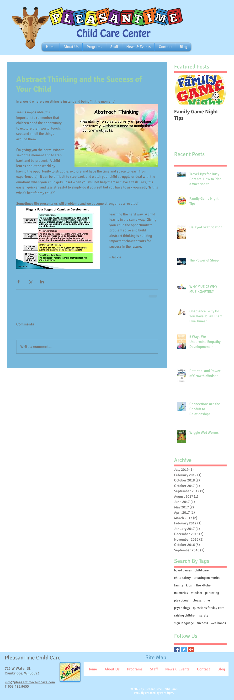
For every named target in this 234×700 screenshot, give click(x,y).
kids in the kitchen (199, 585)
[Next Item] (219, 90)
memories (181, 593)
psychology (182, 608)
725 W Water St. (18, 668)
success (202, 623)
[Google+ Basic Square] (191, 649)
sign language (184, 623)
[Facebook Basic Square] (177, 649)
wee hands (218, 623)
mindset (196, 593)
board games (183, 570)
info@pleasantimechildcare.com (30, 682)
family (178, 585)
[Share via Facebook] (18, 281)
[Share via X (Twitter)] (30, 281)
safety (203, 615)
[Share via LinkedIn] (42, 281)
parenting (212, 593)
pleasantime (201, 600)
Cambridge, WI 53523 (22, 673)
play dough (182, 600)
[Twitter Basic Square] (184, 649)
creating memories (207, 578)
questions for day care (208, 608)
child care (202, 570)
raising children (185, 615)
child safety (182, 578)
